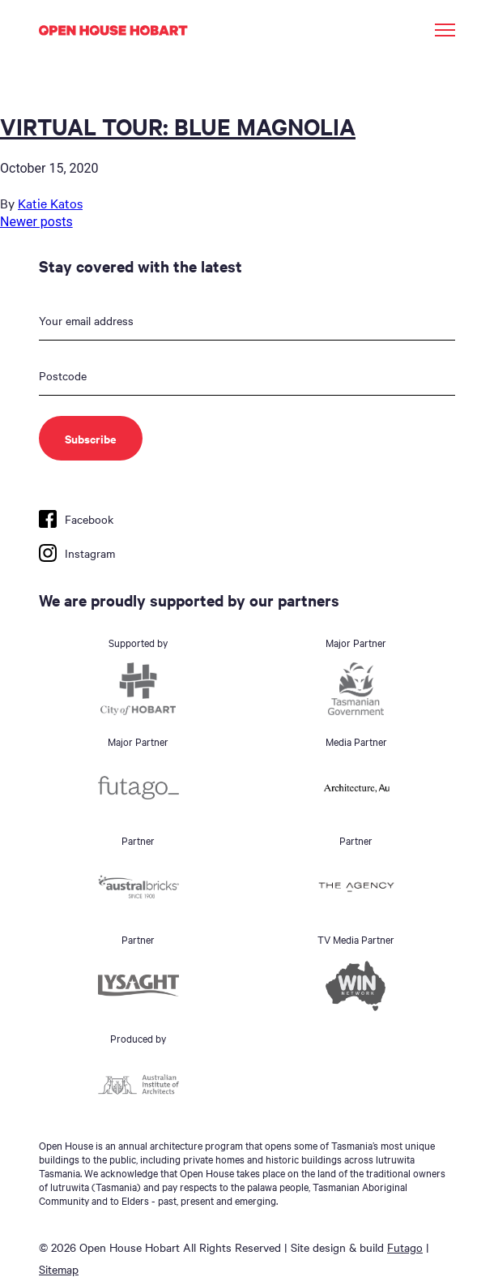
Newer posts (36, 221)
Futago (405, 1247)
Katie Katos (50, 203)
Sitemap (59, 1269)
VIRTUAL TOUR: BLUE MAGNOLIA (178, 125)
